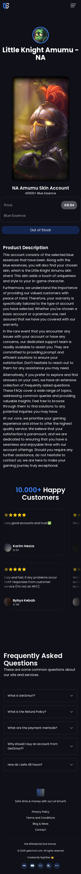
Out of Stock (40, 230)
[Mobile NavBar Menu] (74, 5)
